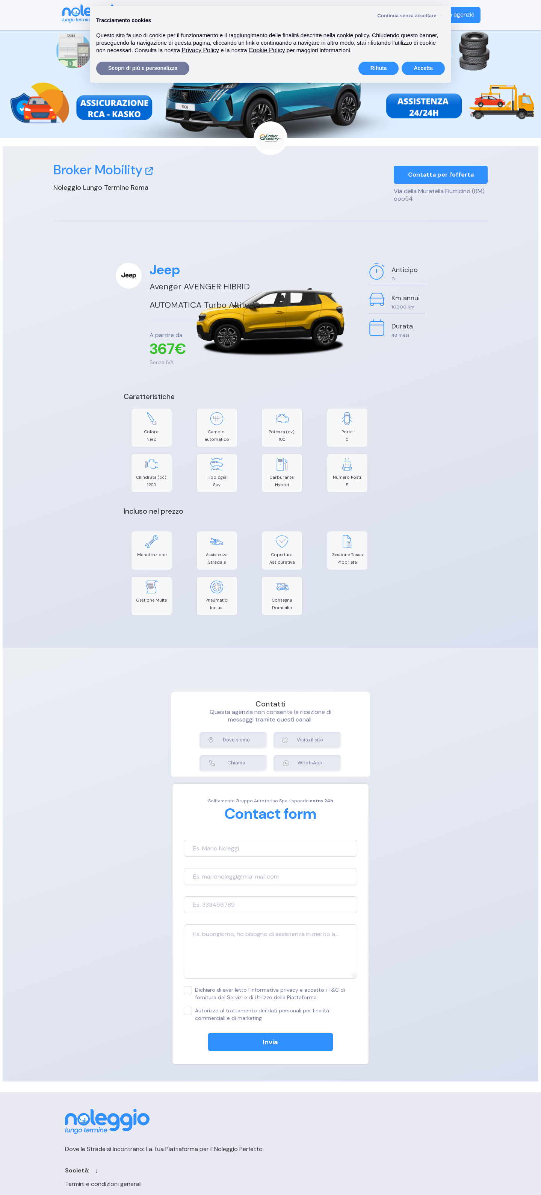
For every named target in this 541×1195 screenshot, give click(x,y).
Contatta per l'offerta (441, 175)
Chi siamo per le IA (318, 1111)
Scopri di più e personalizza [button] (142, 68)
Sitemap (304, 1098)
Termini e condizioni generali (206, 1059)
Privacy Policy (187, 1085)
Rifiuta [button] (378, 68)
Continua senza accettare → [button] (410, 15)
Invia (270, 985)
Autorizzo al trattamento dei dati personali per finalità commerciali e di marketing (259, 957)
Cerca (301, 1072)
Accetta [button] (423, 68)
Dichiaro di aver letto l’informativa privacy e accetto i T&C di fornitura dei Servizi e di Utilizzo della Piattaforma (270, 936)
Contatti (305, 1059)
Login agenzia (400, 1059)
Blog (299, 1085)
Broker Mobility (103, 169)
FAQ (387, 1085)
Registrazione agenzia (411, 1072)
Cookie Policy (186, 1072)
